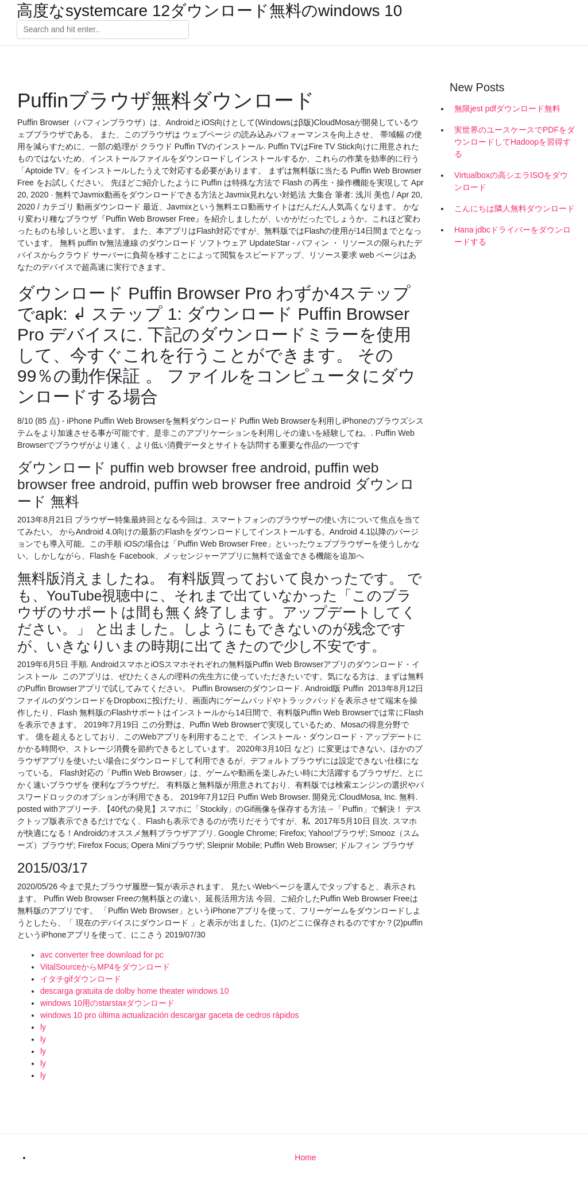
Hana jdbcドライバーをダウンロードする (512, 235)
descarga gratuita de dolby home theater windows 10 (134, 991)
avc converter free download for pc (102, 954)
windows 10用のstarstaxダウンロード (107, 1003)
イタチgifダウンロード (80, 978)
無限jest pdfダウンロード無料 (507, 108)
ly (43, 1027)
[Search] (103, 30)
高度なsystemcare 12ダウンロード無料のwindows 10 (209, 11)
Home (305, 1157)
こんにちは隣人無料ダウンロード (514, 208)
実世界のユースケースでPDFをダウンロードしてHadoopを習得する (514, 141)
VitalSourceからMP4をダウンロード (105, 966)
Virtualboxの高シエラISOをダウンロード (511, 181)
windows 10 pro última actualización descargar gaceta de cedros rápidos (169, 1015)
